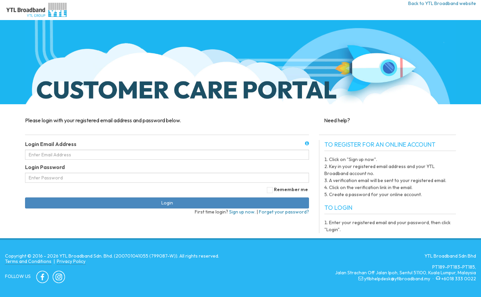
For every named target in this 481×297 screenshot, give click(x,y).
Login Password (45, 167)
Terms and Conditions (28, 261)
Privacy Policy (71, 261)
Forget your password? (284, 212)
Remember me (288, 189)
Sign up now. (242, 212)
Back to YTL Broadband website (442, 3)
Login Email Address (50, 144)
